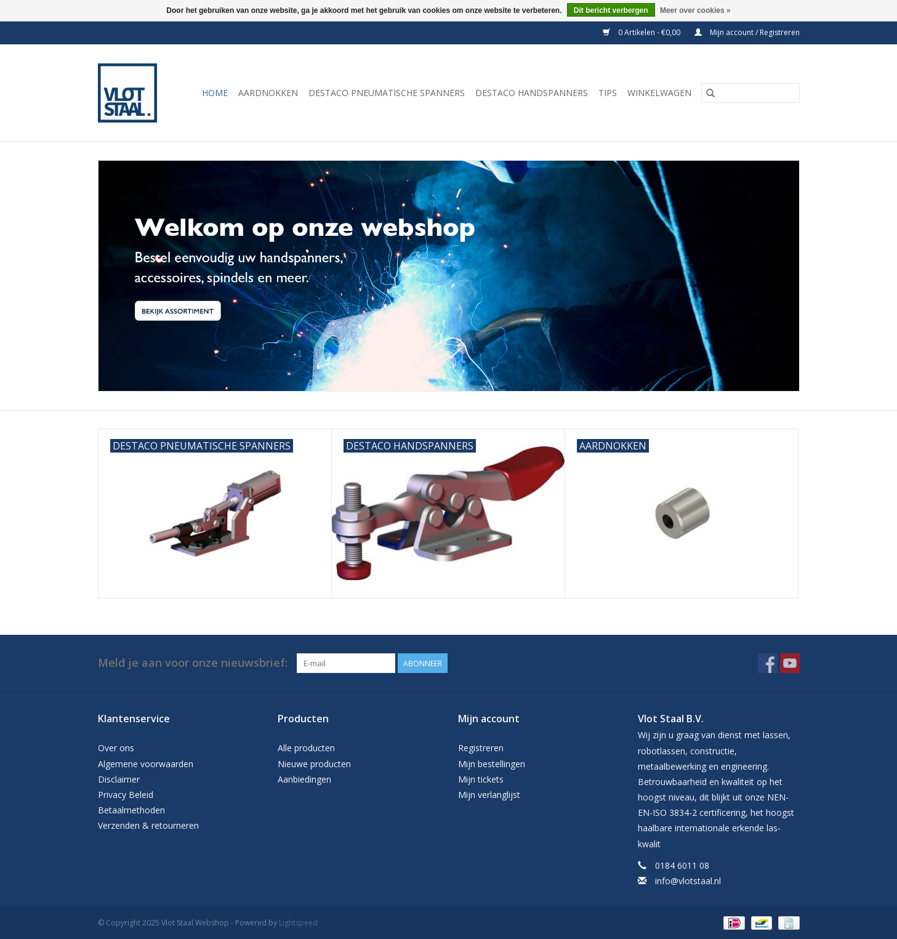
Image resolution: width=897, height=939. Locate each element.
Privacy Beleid (125, 794)
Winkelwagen (659, 93)
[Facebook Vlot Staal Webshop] (768, 663)
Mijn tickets (481, 779)
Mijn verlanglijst (489, 794)
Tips (607, 93)
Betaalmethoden (131, 810)
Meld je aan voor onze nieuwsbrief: (193, 662)
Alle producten (306, 748)
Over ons (116, 748)
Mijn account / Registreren (747, 32)
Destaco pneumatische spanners (386, 93)
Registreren (481, 748)
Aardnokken (268, 93)
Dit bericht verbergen (611, 10)
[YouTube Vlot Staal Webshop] (790, 663)
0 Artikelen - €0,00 (642, 32)
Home (215, 93)
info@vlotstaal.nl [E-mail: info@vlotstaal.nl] (688, 881)
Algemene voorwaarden (145, 764)
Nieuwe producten (314, 764)
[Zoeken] (750, 93)
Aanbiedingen (304, 779)
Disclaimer (119, 779)
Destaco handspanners (531, 93)
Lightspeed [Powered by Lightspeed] (298, 922)
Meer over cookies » (695, 10)
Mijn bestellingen (491, 764)
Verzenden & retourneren (148, 825)
